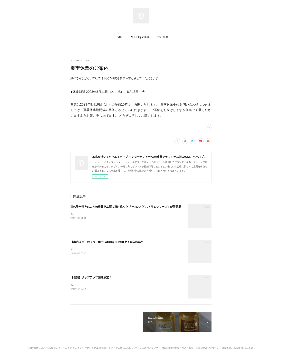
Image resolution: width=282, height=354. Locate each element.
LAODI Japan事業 (139, 37)
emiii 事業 (162, 37)
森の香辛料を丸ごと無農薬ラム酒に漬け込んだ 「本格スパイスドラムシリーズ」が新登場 (125, 206)
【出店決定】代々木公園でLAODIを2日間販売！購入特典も (107, 242)
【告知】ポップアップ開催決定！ (91, 277)
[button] (118, 37)
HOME (118, 37)
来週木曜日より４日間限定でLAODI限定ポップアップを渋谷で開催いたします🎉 (113, 284)
